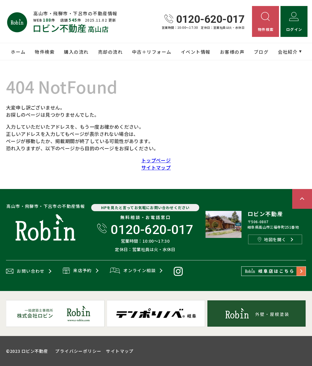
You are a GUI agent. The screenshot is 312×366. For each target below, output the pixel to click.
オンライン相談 (133, 271)
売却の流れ (110, 52)
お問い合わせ (25, 271)
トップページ (156, 160)
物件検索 (45, 52)
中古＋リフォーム (152, 52)
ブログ (261, 52)
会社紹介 (288, 52)
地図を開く (272, 239)
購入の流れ (76, 52)
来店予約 (77, 271)
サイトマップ (156, 167)
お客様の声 (232, 52)
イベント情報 (196, 52)
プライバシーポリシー (78, 351)
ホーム (18, 52)
